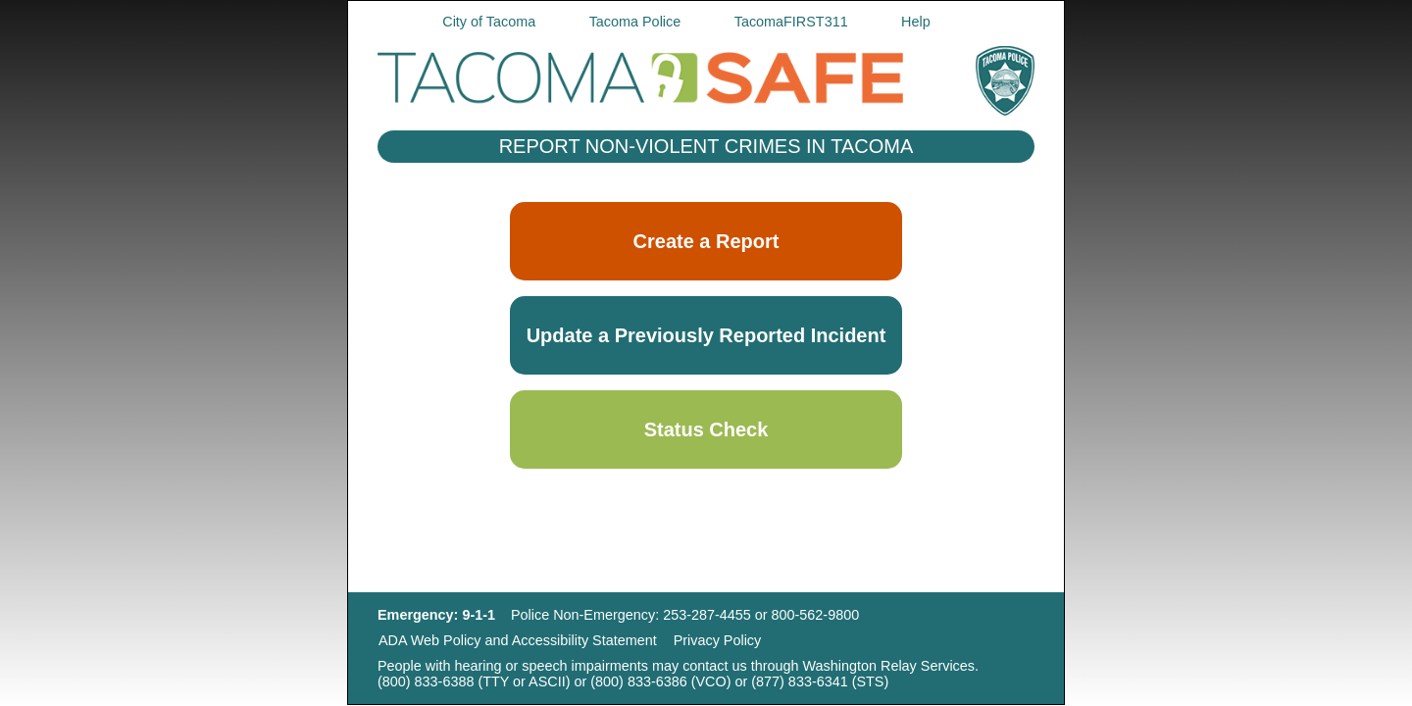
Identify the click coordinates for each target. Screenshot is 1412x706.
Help (916, 21)
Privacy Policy (718, 641)
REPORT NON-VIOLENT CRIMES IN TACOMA (706, 146)
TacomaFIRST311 (791, 21)
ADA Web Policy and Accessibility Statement (517, 641)
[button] (706, 335)
